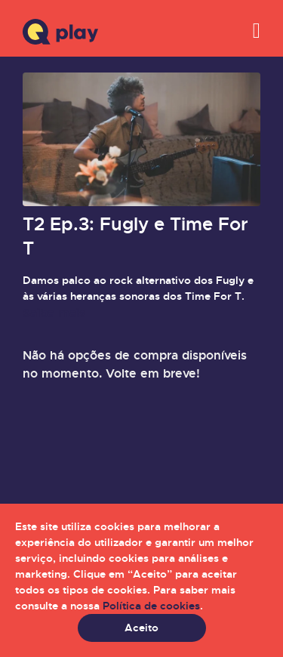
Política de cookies (151, 605)
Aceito (141, 627)
